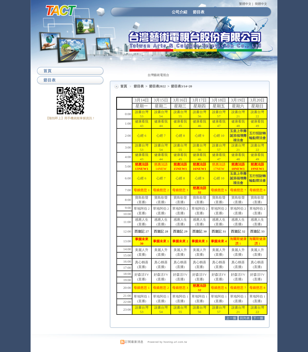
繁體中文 (245, 4)
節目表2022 (158, 86)
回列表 (245, 318)
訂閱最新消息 (134, 341)
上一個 (231, 318)
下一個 (258, 318)
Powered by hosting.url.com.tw (167, 342)
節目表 (198, 12)
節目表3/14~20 (181, 86)
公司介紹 (179, 12)
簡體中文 (261, 4)
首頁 (123, 86)
